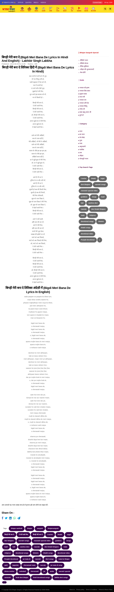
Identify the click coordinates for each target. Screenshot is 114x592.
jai (44, 571)
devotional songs (22, 553)
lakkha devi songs (61, 577)
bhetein (35, 553)
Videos (43, 2)
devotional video (64, 553)
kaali (6, 547)
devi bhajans (9, 541)
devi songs (50, 559)
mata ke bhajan (63, 559)
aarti (6, 565)
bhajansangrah (53, 528)
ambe (52, 571)
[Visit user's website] (2, 518)
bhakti (60, 534)
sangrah (40, 528)
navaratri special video (42, 541)
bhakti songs (48, 553)
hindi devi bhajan (22, 577)
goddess (58, 541)
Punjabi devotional (11, 559)
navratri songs (24, 541)
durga (68, 541)
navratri (38, 559)
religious (7, 553)
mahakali (22, 571)
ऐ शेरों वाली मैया (23, 534)
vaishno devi (24, 547)
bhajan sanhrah (16, 528)
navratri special (64, 571)
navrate (43, 565)
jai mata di (26, 559)
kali (14, 547)
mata (65, 547)
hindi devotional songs (41, 577)
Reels (36, 2)
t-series (50, 534)
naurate (37, 547)
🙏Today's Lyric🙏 (9, 2)
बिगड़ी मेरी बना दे (9, 534)
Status (20, 2)
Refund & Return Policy (105, 589)
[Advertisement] (57, 34)
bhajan (29, 528)
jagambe (15, 565)
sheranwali (35, 571)
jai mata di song (56, 565)
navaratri (7, 577)
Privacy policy (80, 589)
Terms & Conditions (91, 589)
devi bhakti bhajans (52, 547)
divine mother (9, 571)
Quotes (28, 2)
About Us (72, 589)
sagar (69, 534)
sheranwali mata (29, 565)
